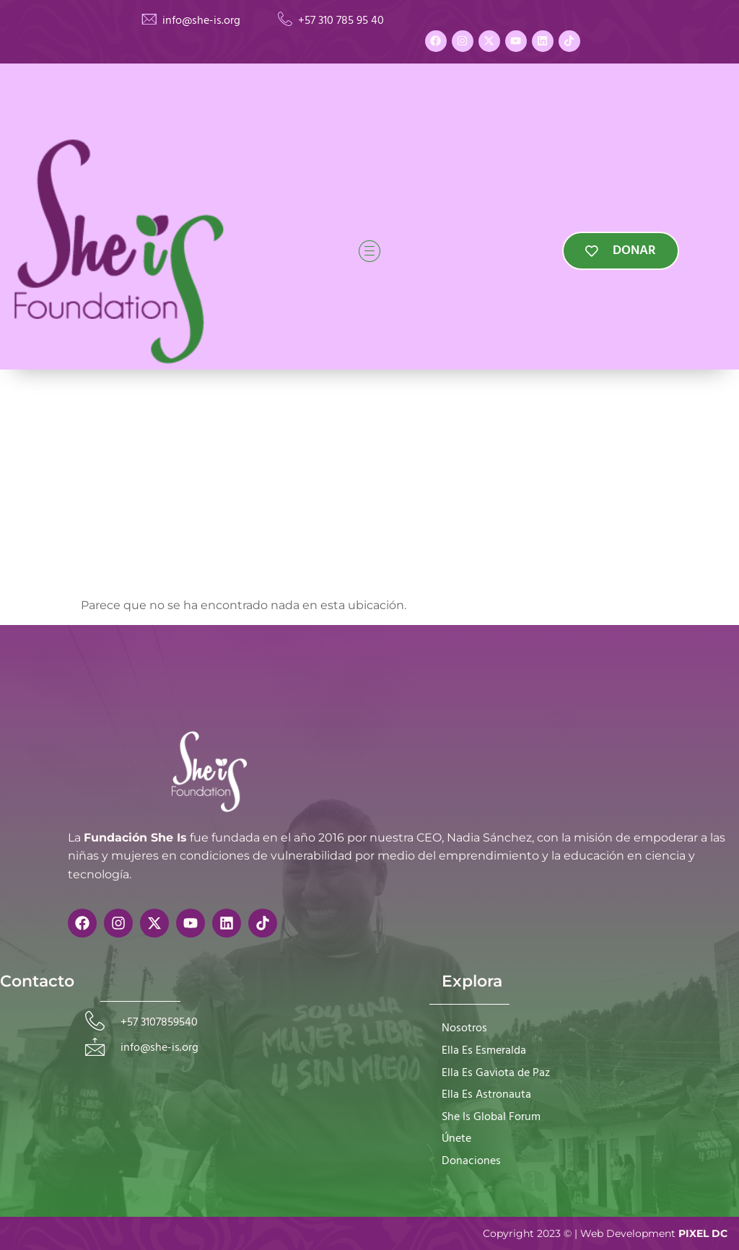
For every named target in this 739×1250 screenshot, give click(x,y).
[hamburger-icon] (369, 250)
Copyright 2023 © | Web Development (605, 1233)
